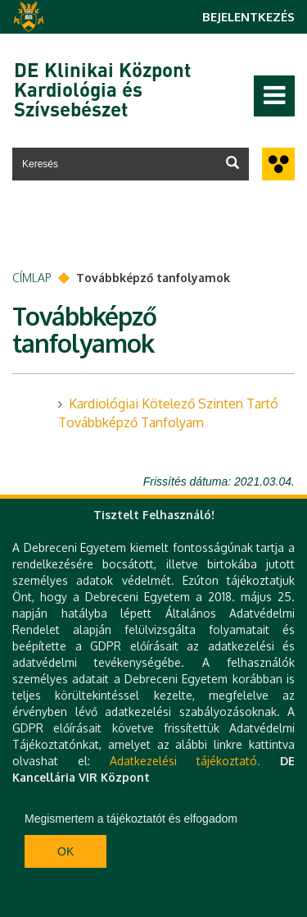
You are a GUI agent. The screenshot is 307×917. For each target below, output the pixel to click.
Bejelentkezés (248, 17)
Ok (65, 851)
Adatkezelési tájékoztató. (185, 761)
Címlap (32, 278)
